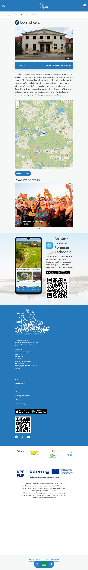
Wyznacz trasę (22, 173)
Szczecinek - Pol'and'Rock (40, 222)
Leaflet (44, 168)
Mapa (16, 387)
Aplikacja (17, 400)
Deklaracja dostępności (22, 396)
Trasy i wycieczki (20, 383)
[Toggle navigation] (44, 564)
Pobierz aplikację (20, 404)
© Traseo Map (51, 168)
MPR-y (17, 391)
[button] (19, 43)
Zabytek (35, 15)
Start (4, 15)
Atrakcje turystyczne (19, 15)
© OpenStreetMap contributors (64, 168)
